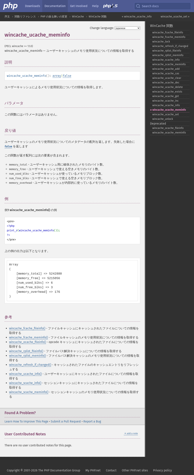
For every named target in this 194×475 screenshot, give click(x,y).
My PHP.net (93, 470)
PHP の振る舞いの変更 (54, 16)
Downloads (32, 6)
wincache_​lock (161, 41)
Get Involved (79, 6)
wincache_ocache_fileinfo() (27, 342)
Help (95, 6)
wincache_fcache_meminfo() (28, 337)
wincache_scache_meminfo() (28, 392)
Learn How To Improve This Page (26, 421)
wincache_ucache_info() (25, 374)
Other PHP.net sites (135, 470)
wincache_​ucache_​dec (165, 82)
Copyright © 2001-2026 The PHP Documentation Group (43, 470)
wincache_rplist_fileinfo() (26, 351)
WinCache (78, 16)
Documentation (55, 6)
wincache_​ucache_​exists (167, 91)
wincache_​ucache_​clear (166, 78)
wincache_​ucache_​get (165, 96)
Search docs (147, 6)
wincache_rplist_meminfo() (27, 355)
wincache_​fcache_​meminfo (168, 37)
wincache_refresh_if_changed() (30, 365)
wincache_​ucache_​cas (165, 73)
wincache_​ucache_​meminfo (169, 109)
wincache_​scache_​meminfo (169, 64)
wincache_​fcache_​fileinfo (167, 32)
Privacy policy (162, 470)
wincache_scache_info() (25, 383)
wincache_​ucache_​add (166, 69)
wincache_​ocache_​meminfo (169, 132)
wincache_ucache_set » (175, 16)
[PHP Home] (10, 6)
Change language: (102, 28)
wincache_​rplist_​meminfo (167, 55)
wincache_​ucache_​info (166, 105)
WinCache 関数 (98, 16)
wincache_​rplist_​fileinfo (166, 50)
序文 (7, 16)
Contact (111, 470)
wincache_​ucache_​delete (167, 87)
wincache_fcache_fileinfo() (27, 328)
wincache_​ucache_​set (165, 114)
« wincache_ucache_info (137, 16)
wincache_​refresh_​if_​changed (170, 46)
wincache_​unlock (162, 119)
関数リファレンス (25, 16)
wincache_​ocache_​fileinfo (168, 128)
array (56, 76)
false (67, 76)
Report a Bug (92, 421)
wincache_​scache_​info (166, 59)
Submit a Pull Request (66, 421)
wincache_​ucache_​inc (165, 100)
